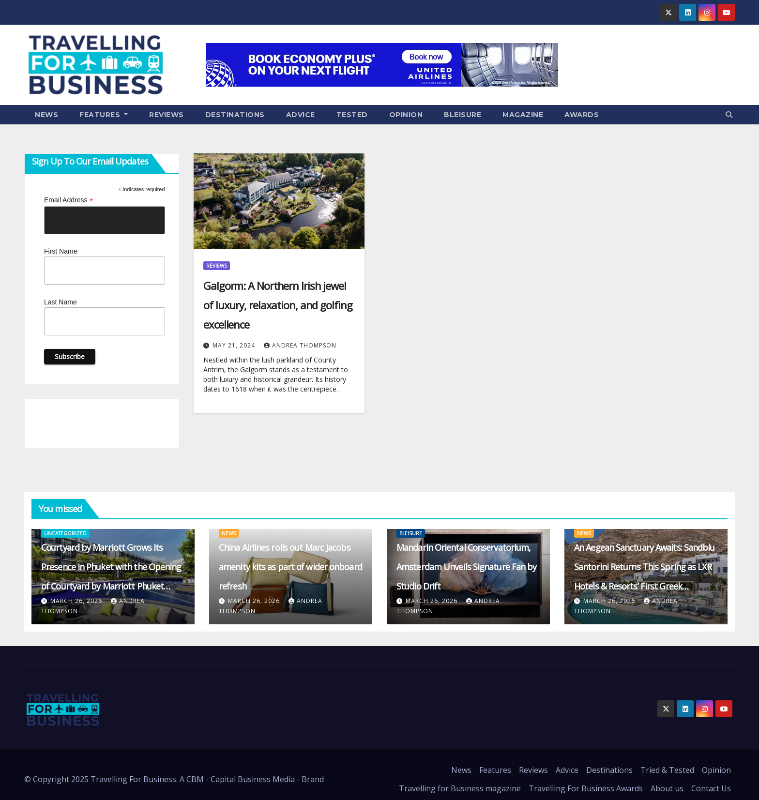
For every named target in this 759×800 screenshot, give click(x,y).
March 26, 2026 (77, 601)
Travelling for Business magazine (460, 788)
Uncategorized (65, 533)
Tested (352, 114)
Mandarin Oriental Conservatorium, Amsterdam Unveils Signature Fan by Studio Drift (466, 567)
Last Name (60, 302)
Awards (581, 114)
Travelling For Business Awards (586, 788)
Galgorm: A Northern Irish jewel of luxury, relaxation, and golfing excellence (277, 305)
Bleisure (462, 114)
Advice (300, 114)
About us (667, 788)
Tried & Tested (667, 770)
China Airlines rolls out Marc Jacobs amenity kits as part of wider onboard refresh (290, 567)
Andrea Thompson (300, 345)
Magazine (522, 114)
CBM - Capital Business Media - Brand (255, 779)
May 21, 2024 (235, 345)
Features (103, 114)
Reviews (166, 114)
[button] (729, 114)
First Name (60, 251)
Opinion (406, 114)
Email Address (68, 200)
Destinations (235, 114)
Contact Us (711, 788)
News (46, 114)
